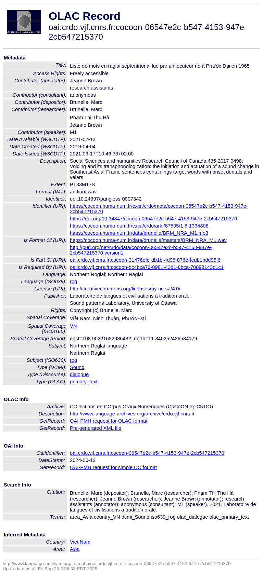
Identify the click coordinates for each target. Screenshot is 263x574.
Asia (75, 549)
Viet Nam (80, 542)
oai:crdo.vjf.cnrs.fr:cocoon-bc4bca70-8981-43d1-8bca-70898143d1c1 (147, 267)
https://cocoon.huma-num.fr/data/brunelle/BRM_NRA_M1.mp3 (139, 233)
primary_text (84, 381)
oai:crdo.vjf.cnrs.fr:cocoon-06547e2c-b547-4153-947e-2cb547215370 (147, 453)
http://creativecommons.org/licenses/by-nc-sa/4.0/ (125, 288)
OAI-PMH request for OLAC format (108, 421)
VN (73, 326)
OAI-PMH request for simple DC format (113, 467)
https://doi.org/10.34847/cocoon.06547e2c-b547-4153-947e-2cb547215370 (153, 218)
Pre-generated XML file (95, 428)
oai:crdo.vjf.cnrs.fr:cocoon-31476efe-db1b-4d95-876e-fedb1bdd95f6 (145, 260)
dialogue (79, 374)
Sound (77, 367)
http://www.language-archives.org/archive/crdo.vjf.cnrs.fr (132, 413)
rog (73, 281)
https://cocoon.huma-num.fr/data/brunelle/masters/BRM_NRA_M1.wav (148, 240)
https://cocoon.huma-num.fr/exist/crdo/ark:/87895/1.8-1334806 (139, 226)
